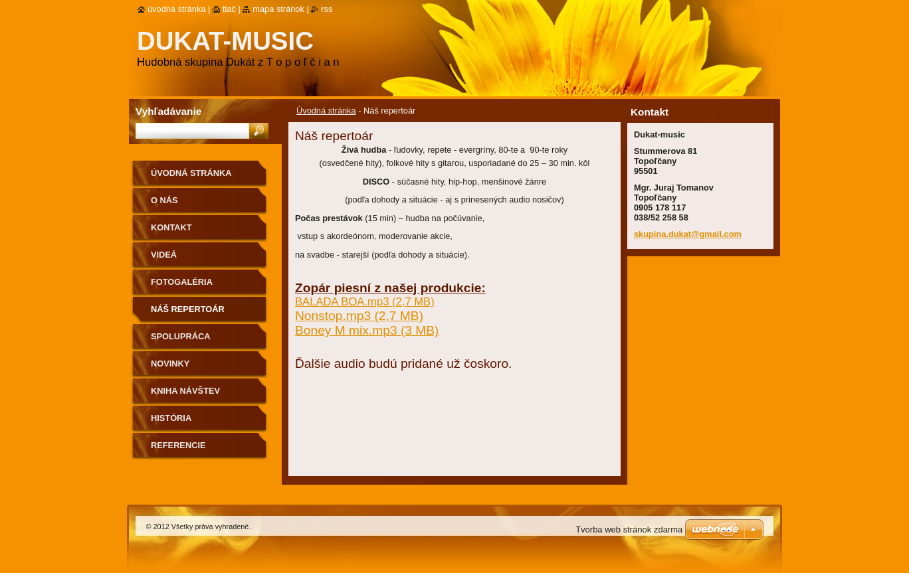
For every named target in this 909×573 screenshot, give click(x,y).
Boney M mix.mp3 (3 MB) (367, 330)
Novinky (170, 363)
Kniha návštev (185, 391)
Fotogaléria (182, 282)
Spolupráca (181, 336)
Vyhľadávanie (168, 111)
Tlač (229, 9)
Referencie (178, 445)
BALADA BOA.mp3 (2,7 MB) (365, 301)
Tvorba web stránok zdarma (628, 529)
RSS (326, 9)
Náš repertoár (188, 309)
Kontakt (171, 227)
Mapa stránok (278, 9)
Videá (164, 255)
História (171, 418)
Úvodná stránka (326, 111)
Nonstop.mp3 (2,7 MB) (359, 316)
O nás (164, 200)
